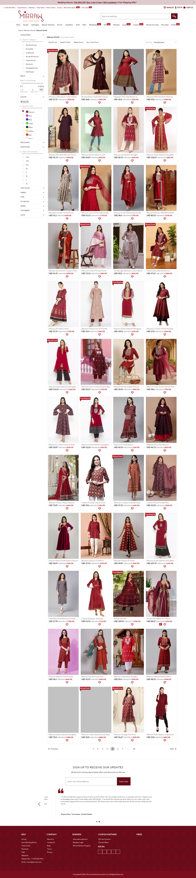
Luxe (126, 24)
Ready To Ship (65, 42)
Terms (49, 849)
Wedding (95, 24)
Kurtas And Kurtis (32, 57)
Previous (54, 749)
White (29, 138)
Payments (25, 849)
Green (29, 123)
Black (29, 127)
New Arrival (52, 42)
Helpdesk (25, 855)
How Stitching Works (29, 842)
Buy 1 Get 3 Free (92, 42)
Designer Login (78, 842)
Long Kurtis (30, 53)
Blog (48, 846)
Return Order (50, 7)
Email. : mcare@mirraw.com (31, 862)
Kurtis (59, 25)
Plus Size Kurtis (31, 45)
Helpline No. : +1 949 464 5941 (33, 859)
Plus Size (165, 25)
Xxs (27, 165)
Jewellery (69, 25)
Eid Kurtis (29, 64)
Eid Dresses (30, 72)
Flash (175, 24)
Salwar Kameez (48, 25)
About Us (50, 839)
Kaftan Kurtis (78, 42)
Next (172, 749)
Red (28, 134)
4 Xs (27, 157)
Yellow (29, 131)
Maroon (30, 112)
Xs (27, 169)
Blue (29, 119)
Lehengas (35, 25)
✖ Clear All (24, 102)
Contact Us (51, 842)
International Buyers (80, 839)
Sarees (25, 25)
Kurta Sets (29, 49)
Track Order (40, 7)
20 (134, 749)
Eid (107, 24)
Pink (29, 115)
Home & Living (152, 25)
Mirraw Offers (103, 842)
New (18, 25)
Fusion (138, 24)
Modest (116, 25)
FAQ (23, 852)
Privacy (49, 852)
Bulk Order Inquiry (70, 7)
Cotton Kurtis (31, 60)
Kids (78, 25)
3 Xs (27, 161)
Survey (59, 7)
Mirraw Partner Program (81, 846)
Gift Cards (87, 7)
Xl (26, 184)
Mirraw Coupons (104, 839)
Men (84, 25)
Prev (40, 804)
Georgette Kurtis (32, 68)
